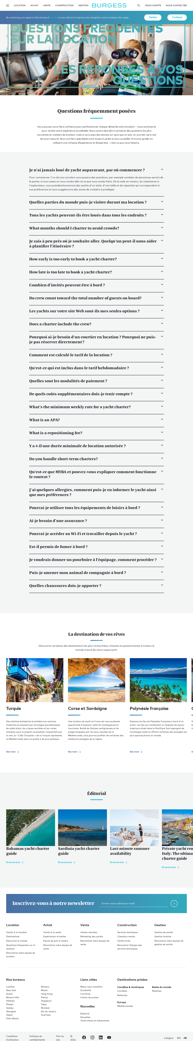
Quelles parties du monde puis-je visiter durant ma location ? (96, 202)
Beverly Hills (12, 997)
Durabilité (85, 990)
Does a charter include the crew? (96, 323)
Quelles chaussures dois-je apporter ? (96, 585)
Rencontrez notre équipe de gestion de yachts (168, 942)
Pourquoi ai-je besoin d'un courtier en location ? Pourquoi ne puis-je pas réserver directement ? (96, 339)
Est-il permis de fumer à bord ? (96, 546)
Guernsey (46, 1014)
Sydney (10, 1008)
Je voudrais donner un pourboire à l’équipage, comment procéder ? (96, 559)
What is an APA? (96, 419)
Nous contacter (176, 5)
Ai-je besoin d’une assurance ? (96, 520)
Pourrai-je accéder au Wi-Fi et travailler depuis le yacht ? (96, 533)
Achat (34, 5)
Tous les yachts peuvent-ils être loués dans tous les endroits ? (96, 215)
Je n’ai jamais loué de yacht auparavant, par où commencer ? (96, 169)
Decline (153, 17)
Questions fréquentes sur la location (20, 947)
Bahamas (122, 995)
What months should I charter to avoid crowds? (96, 228)
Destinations (12, 936)
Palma (44, 997)
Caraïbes (122, 991)
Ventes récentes (88, 932)
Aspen (9, 1014)
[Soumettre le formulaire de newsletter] (174, 903)
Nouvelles (85, 1017)
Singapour (46, 1000)
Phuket (9, 1004)
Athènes (10, 1000)
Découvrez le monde (16, 940)
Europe (121, 1002)
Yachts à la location (16, 932)
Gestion (83, 5)
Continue (177, 17)
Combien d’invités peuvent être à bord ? (96, 285)
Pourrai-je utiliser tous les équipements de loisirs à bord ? (96, 507)
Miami (44, 990)
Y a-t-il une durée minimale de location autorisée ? (96, 445)
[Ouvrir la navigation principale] (8, 5)
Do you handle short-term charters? (96, 458)
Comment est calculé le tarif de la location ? (96, 354)
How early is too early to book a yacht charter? (96, 259)
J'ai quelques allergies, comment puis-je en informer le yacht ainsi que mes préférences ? (96, 492)
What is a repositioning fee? (96, 432)
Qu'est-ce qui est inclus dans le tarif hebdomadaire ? (96, 367)
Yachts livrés (123, 940)
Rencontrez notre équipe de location (20, 954)
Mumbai (45, 1008)
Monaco (45, 986)
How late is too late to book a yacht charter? (96, 272)
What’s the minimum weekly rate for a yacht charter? (96, 406)
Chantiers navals (126, 936)
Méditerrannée (125, 1006)
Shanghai (11, 1011)
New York (11, 990)
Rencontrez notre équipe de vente (57, 947)
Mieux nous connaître (91, 986)
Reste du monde (161, 987)
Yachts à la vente (52, 932)
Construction (64, 5)
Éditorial (84, 1013)
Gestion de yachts (163, 932)
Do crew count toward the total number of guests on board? (96, 298)
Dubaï (9, 993)
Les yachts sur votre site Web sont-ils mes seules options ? (96, 310)
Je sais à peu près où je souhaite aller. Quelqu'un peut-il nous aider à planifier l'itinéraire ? (96, 243)
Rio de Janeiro (48, 1011)
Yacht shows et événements (94, 1020)
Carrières (85, 993)
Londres (10, 986)
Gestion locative (162, 936)
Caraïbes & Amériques (130, 987)
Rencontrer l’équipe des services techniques (129, 947)
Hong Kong (47, 993)
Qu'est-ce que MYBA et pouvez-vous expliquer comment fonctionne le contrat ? (96, 474)
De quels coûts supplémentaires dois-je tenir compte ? (96, 393)
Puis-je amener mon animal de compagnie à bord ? (96, 572)
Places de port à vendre (55, 940)
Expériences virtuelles (54, 936)
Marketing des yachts (91, 936)
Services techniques (127, 932)
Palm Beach (12, 1018)
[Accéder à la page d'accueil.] (109, 5)
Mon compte (153, 5)
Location (20, 5)
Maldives (156, 991)
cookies (53, 17)
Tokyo (44, 1004)
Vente (47, 5)
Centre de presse (89, 997)
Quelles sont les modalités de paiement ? (96, 380)
